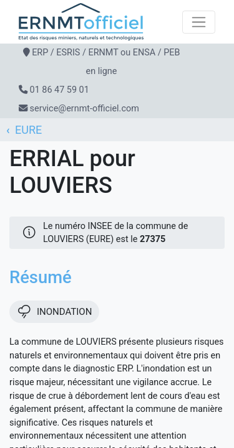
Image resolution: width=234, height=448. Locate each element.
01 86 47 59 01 (59, 90)
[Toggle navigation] (198, 22)
